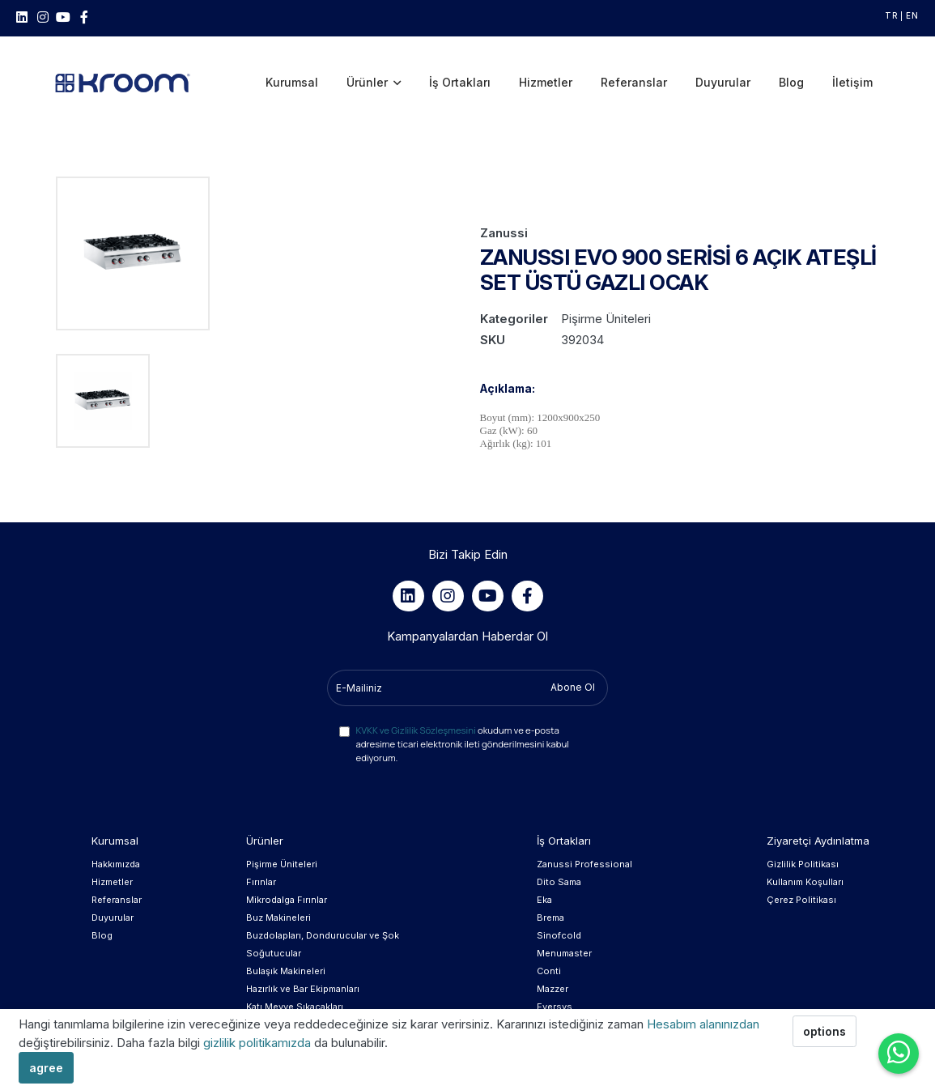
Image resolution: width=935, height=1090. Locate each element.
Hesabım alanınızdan (703, 1024)
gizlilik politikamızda (258, 1042)
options (824, 1031)
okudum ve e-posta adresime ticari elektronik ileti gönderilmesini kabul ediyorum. (461, 722)
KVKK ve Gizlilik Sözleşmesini (415, 708)
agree (46, 1068)
